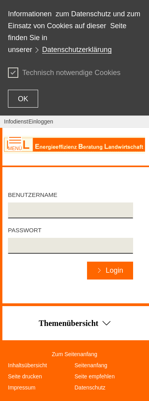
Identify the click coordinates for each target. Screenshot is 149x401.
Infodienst (16, 121)
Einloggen (41, 121)
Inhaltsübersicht (27, 365)
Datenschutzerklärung (77, 50)
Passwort (24, 230)
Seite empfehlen (95, 376)
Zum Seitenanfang (74, 354)
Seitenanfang (91, 365)
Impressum (21, 387)
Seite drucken (25, 376)
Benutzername (32, 194)
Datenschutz (90, 387)
